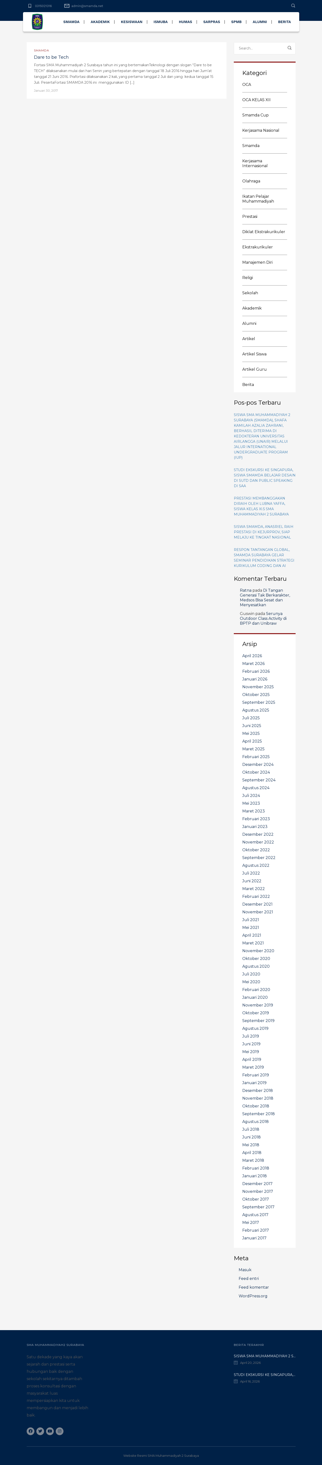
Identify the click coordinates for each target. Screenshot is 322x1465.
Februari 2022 (256, 896)
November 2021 (257, 912)
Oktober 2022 (256, 850)
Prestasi (249, 216)
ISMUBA (161, 22)
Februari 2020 (256, 989)
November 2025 (258, 687)
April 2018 (251, 1152)
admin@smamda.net (87, 6)
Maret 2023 (253, 811)
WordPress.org (253, 1296)
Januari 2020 (255, 997)
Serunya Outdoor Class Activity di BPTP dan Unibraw (263, 618)
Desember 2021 (257, 904)
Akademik (252, 308)
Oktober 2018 (255, 1106)
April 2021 (251, 935)
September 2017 (258, 1207)
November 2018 (257, 1098)
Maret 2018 (253, 1160)
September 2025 (258, 702)
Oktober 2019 (255, 1013)
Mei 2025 (251, 733)
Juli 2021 (250, 919)
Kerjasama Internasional (255, 163)
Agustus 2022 (255, 865)
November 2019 (257, 1005)
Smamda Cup (255, 115)
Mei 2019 (250, 1051)
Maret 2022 (253, 888)
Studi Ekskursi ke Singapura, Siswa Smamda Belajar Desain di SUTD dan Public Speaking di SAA (265, 478)
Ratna (245, 590)
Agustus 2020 (256, 966)
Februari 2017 (255, 1230)
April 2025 (252, 741)
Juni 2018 (251, 1137)
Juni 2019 (251, 1044)
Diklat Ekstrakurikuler (263, 231)
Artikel (248, 338)
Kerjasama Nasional (260, 130)
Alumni (249, 323)
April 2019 (251, 1059)
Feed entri (249, 1278)
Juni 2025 (251, 725)
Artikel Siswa (254, 354)
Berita (248, 384)
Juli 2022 (251, 873)
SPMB (236, 22)
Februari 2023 (256, 819)
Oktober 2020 (256, 958)
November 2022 (258, 842)
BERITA (284, 22)
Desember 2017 (257, 1183)
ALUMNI (260, 22)
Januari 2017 (254, 1238)
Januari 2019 (254, 1082)
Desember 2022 (258, 834)
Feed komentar (254, 1287)
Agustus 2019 (255, 1028)
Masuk (245, 1270)
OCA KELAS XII (256, 100)
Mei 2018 (250, 1145)
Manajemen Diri (257, 262)
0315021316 (43, 6)
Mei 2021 (250, 927)
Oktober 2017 (255, 1199)
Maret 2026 (253, 663)
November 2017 (257, 1191)
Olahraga (251, 181)
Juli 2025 (251, 718)
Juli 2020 (251, 974)
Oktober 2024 (256, 772)
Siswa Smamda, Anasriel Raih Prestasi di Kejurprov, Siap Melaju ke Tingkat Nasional (263, 532)
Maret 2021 (253, 943)
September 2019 (258, 1020)
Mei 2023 (251, 803)
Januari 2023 (254, 826)
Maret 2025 (253, 749)
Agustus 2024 (255, 788)
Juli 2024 (251, 795)
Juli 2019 (250, 1036)
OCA (246, 84)
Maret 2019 (253, 1067)
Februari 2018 (255, 1168)
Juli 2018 (250, 1129)
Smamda (41, 50)
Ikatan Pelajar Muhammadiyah (258, 199)
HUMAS (185, 22)
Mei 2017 (250, 1222)
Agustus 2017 (255, 1214)
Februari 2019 (255, 1075)
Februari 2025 (256, 756)
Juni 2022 (251, 881)
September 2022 (258, 857)
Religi (247, 277)
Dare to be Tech (51, 57)
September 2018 (258, 1114)
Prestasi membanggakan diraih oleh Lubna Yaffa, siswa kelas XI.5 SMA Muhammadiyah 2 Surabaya (261, 506)
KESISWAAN (131, 22)
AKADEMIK (100, 22)
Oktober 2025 (256, 694)
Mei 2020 (251, 982)
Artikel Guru (254, 369)
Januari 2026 (254, 679)
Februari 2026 (256, 671)
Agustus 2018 (255, 1121)
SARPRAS (211, 22)
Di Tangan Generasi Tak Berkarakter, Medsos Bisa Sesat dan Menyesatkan (265, 597)
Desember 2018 (257, 1090)
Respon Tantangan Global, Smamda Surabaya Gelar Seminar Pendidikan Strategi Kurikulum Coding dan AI (264, 558)
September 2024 (258, 780)
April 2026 (252, 656)
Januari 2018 (254, 1176)
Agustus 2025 (255, 710)
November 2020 (258, 951)
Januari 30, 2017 (46, 90)
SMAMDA (71, 22)
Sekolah (250, 293)
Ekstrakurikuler (257, 247)
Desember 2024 (258, 764)
